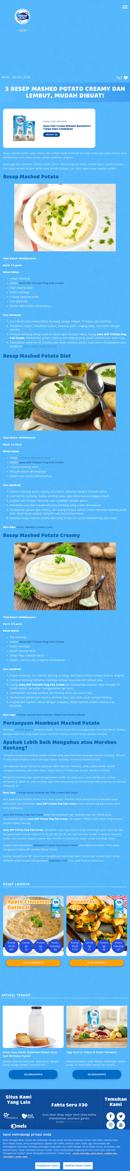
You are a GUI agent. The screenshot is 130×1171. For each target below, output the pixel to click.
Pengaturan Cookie (47, 1166)
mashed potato (24, 729)
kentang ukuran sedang (34, 458)
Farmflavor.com (74, 1122)
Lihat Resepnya (33, 963)
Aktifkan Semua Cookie (78, 1166)
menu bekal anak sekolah (40, 346)
